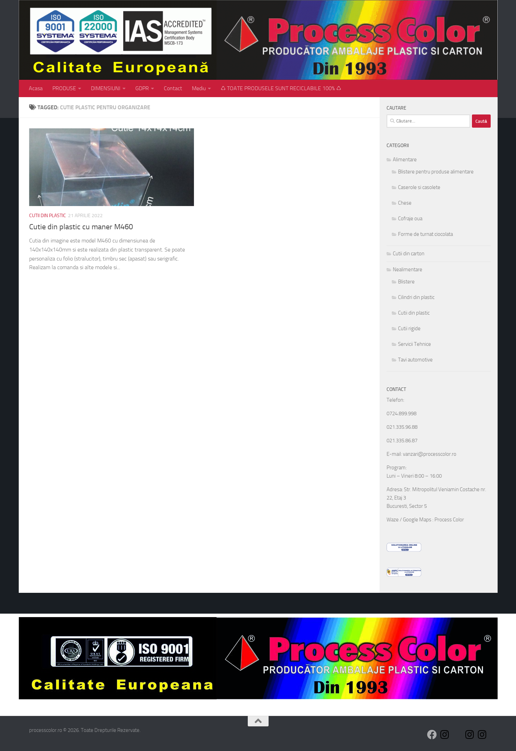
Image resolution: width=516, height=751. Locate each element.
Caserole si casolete (419, 187)
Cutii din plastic (47, 216)
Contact (173, 88)
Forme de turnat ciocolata (425, 234)
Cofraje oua (410, 218)
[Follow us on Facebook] (432, 735)
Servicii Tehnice (414, 344)
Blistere (406, 282)
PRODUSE (64, 88)
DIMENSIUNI (105, 88)
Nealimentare (407, 269)
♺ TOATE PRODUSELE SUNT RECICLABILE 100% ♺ (281, 88)
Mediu (199, 88)
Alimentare (405, 159)
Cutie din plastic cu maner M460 (81, 226)
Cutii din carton (408, 253)
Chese (405, 203)
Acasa (36, 88)
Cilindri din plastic (416, 297)
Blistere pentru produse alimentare (436, 172)
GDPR (142, 88)
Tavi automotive (415, 360)
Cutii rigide (409, 328)
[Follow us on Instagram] (444, 735)
